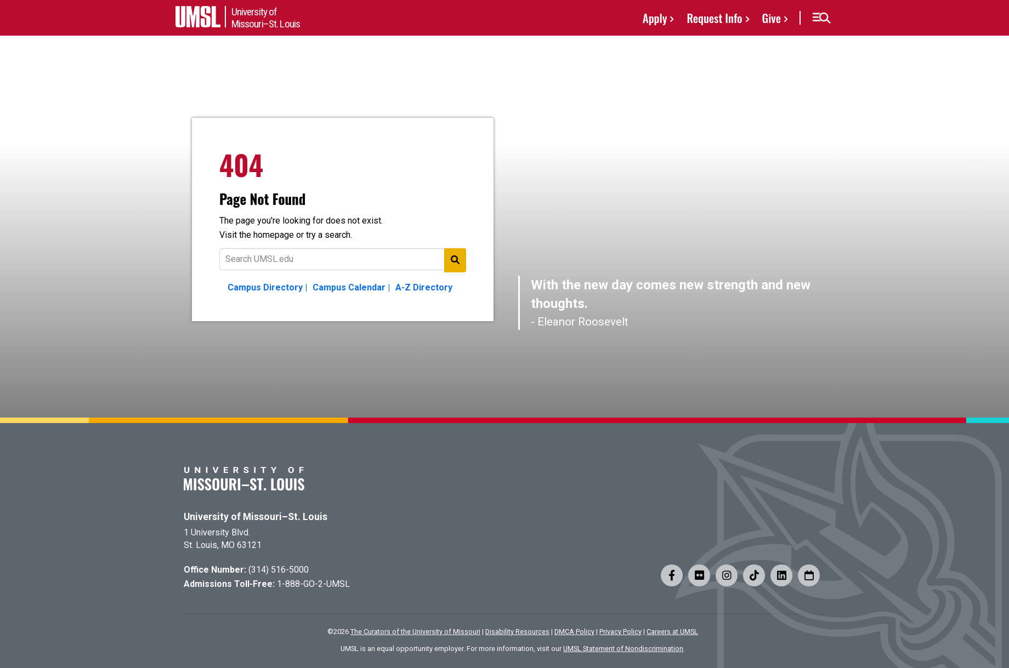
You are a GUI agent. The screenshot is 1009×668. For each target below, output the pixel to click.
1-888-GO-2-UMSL (313, 584)
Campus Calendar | (351, 287)
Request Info (714, 17)
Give (771, 17)
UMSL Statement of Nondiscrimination (623, 648)
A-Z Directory (423, 287)
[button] (821, 18)
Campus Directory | (267, 287)
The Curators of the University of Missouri (415, 631)
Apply (655, 17)
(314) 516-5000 (278, 569)
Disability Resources (517, 631)
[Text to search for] (342, 259)
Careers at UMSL (672, 631)
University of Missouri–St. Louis (255, 516)
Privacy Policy (620, 631)
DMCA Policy (574, 631)
